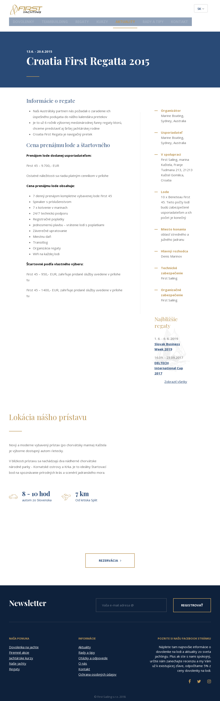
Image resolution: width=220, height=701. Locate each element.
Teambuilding (82, 9)
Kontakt (191, 9)
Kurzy (124, 9)
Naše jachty (17, 652)
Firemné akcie (19, 641)
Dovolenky (56, 9)
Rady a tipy (168, 9)
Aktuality (143, 9)
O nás (82, 652)
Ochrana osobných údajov (97, 663)
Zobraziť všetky (175, 370)
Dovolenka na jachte (24, 636)
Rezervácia (110, 549)
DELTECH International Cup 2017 (168, 357)
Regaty (107, 9)
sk (200, 8)
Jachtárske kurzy (21, 647)
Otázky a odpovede (93, 647)
